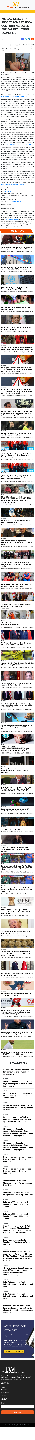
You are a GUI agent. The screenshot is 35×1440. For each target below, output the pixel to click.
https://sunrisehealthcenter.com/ (16, 203)
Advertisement (5, 1394)
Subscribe (17, 1414)
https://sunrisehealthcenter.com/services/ (13, 186)
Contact (3, 1397)
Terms (3, 1389)
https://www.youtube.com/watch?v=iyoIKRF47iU (15, 96)
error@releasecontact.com (12, 221)
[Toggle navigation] (2, 11)
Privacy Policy (5, 1391)
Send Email (8, 193)
